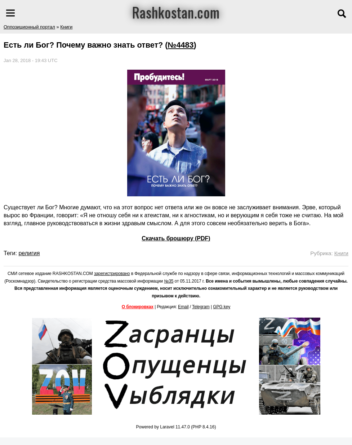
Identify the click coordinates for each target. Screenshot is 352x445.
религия (29, 253)
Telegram (201, 306)
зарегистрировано (112, 273)
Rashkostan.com (176, 11)
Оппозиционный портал (29, 27)
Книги (66, 27)
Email (183, 306)
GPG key (221, 306)
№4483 (180, 44)
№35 (168, 281)
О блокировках (137, 306)
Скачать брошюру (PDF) (176, 238)
